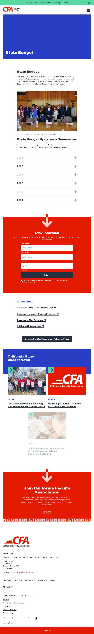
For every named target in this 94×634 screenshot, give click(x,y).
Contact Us (7, 606)
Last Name (25, 252)
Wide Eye (12, 623)
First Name (25, 243)
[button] (88, 10)
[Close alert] (86, 2)
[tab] (47, 157)
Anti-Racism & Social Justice (13, 603)
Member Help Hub (9, 610)
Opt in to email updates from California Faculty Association (44, 281)
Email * (23, 261)
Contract (7, 580)
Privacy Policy (8, 613)
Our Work (29, 580)
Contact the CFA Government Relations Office (47, 339)
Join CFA (18, 580)
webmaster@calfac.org (27, 572)
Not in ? (24, 270)
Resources (42, 580)
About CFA (8, 587)
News (52, 580)
